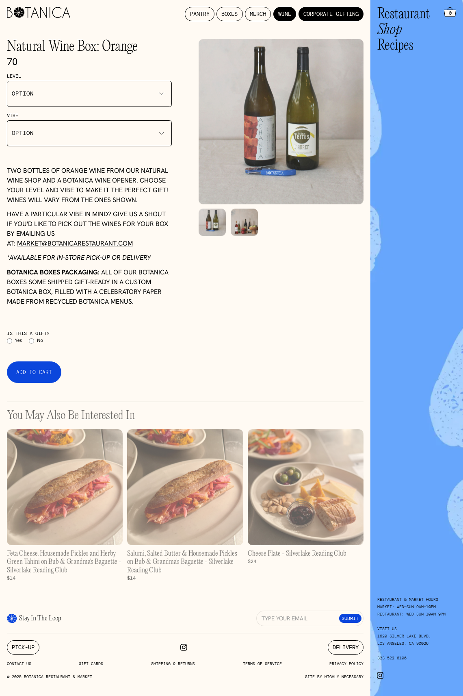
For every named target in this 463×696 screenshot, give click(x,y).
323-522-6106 (392, 658)
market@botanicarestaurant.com (75, 243)
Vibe (12, 115)
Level (14, 76)
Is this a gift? (28, 333)
